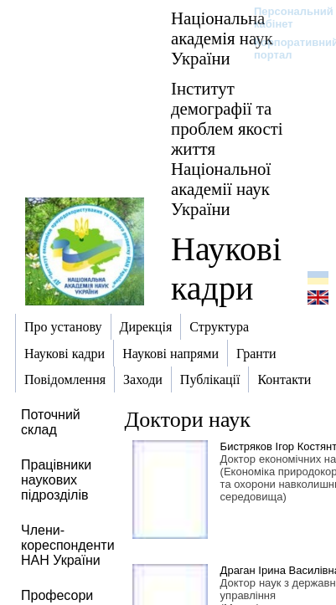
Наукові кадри (226, 268)
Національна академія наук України (222, 38)
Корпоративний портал (285, 48)
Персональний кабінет (285, 17)
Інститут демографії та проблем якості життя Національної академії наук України (227, 148)
